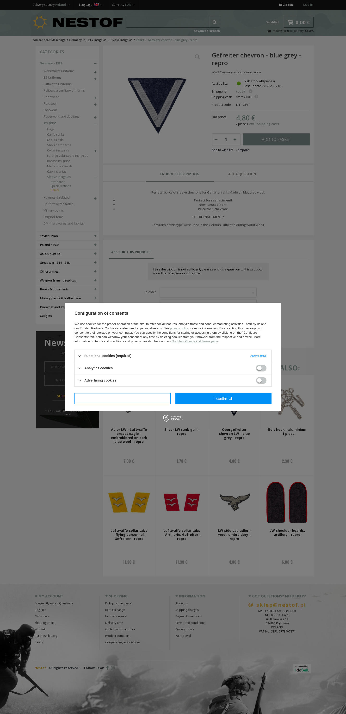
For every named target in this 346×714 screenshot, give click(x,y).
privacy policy (179, 328)
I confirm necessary (122, 398)
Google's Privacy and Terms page (195, 341)
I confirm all (223, 398)
